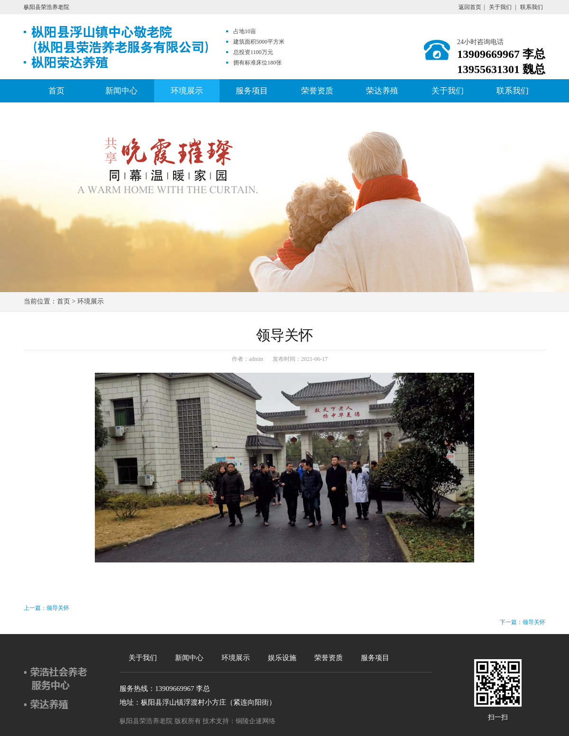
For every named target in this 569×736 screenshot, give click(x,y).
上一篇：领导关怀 (46, 608)
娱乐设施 (282, 658)
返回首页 (470, 7)
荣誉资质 (317, 90)
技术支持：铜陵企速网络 (238, 721)
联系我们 (531, 7)
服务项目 (252, 90)
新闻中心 (121, 90)
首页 (56, 90)
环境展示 (187, 90)
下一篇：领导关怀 (522, 622)
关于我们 (500, 7)
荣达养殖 (382, 90)
